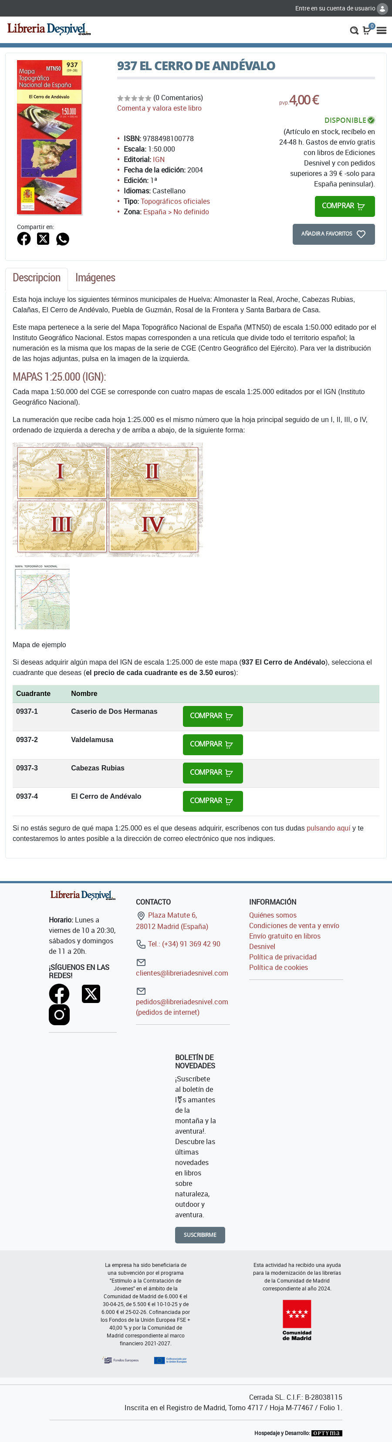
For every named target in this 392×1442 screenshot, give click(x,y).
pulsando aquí (329, 828)
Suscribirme (200, 1235)
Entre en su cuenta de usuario (341, 8)
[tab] (36, 279)
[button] (354, 29)
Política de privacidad (283, 957)
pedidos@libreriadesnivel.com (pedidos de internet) (182, 1001)
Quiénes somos (273, 915)
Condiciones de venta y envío (294, 925)
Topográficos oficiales (175, 201)
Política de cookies (278, 967)
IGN (159, 159)
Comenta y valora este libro (159, 108)
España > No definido (176, 211)
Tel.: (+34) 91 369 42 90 (178, 944)
